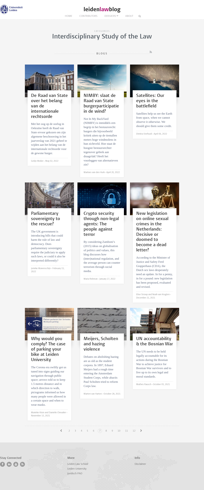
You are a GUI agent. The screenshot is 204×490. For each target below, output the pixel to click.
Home (68, 16)
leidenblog (102, 9)
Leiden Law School (77, 464)
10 (119, 431)
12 (134, 431)
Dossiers (110, 16)
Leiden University (76, 469)
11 (126, 431)
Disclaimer (140, 464)
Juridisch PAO (74, 473)
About (129, 16)
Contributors (88, 16)
